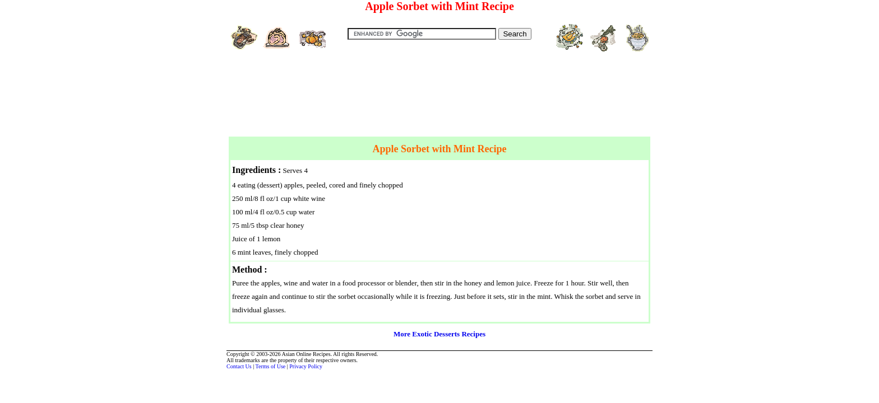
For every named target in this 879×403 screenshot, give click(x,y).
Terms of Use (271, 366)
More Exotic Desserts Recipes (439, 334)
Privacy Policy (305, 366)
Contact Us (239, 366)
